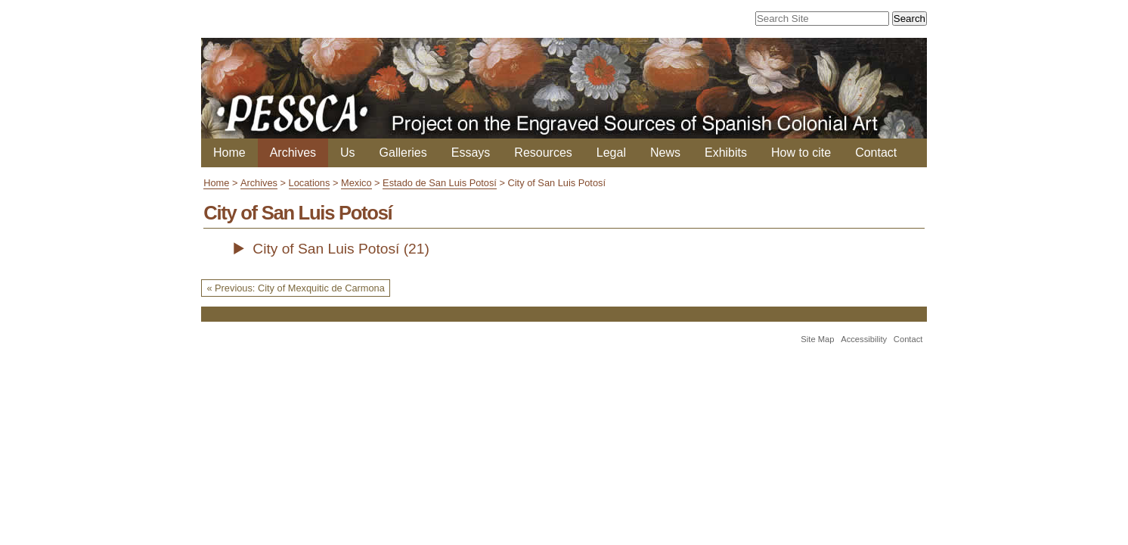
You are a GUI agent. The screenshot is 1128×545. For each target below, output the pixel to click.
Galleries (403, 152)
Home (229, 152)
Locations (309, 182)
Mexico (356, 182)
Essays (471, 152)
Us (347, 152)
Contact (876, 152)
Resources (543, 152)
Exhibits (726, 152)
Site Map (817, 339)
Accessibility (864, 339)
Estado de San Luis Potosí (440, 182)
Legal (611, 152)
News (665, 152)
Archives (293, 152)
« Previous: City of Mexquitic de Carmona (295, 288)
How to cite (801, 152)
